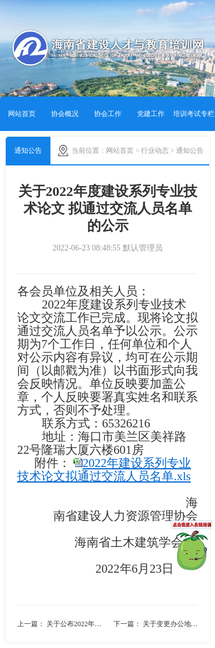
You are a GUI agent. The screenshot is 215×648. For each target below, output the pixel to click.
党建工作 (151, 114)
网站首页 (22, 114)
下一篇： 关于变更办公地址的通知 (156, 624)
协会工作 (108, 114)
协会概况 (65, 114)
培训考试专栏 (193, 114)
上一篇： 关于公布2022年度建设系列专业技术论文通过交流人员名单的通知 (62, 624)
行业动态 (155, 150)
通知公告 (28, 150)
